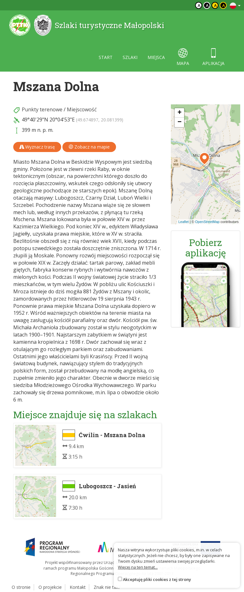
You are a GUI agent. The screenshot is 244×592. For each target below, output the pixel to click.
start (106, 57)
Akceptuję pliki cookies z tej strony (157, 579)
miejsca (156, 57)
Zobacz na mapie (89, 147)
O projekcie (50, 587)
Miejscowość (82, 109)
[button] (204, 158)
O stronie (21, 587)
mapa (183, 57)
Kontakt (78, 587)
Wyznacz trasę (37, 147)
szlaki (130, 57)
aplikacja (213, 57)
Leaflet (183, 222)
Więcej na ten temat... (138, 567)
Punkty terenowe (42, 109)
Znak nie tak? (107, 587)
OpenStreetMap (207, 222)
